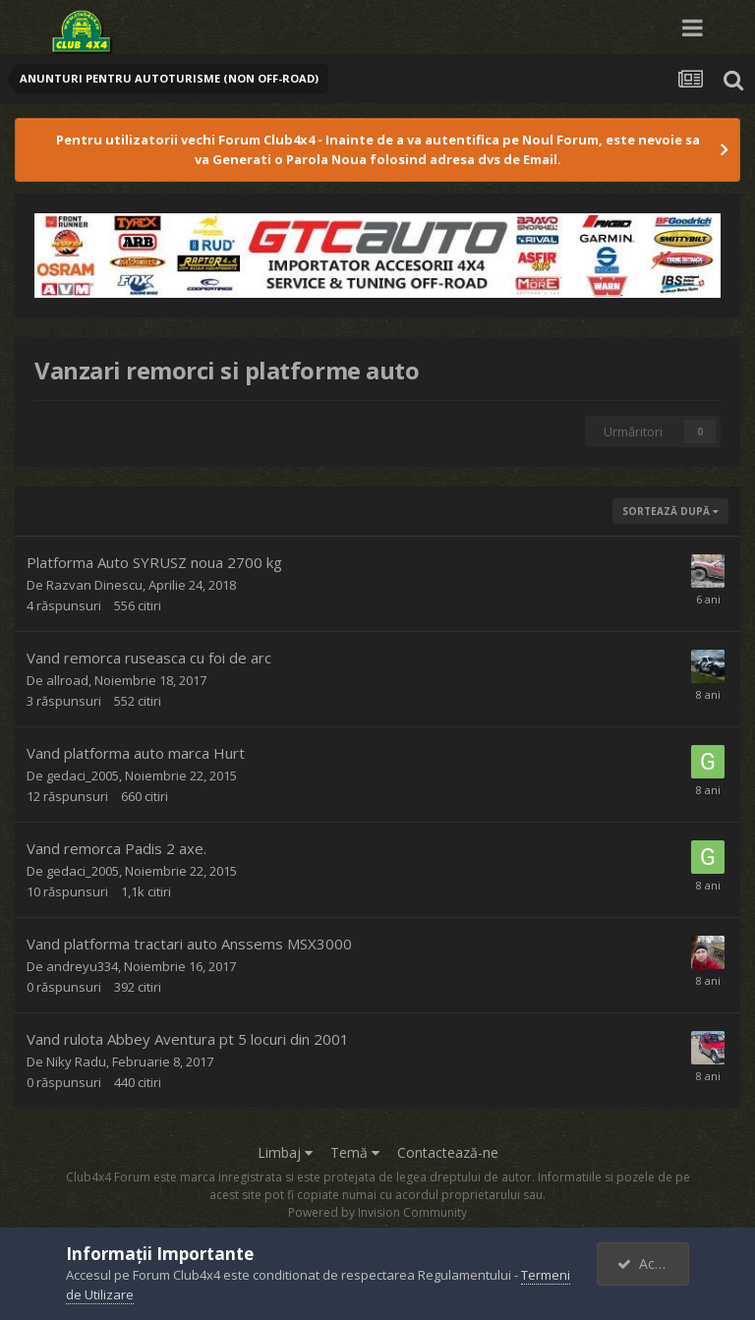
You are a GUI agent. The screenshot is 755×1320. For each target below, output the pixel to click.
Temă (354, 1152)
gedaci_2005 (82, 775)
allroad (67, 680)
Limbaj (285, 1152)
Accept (649, 1263)
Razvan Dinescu (94, 585)
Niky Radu (76, 1061)
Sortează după (670, 511)
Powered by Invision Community (377, 1212)
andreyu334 (82, 966)
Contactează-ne (447, 1152)
